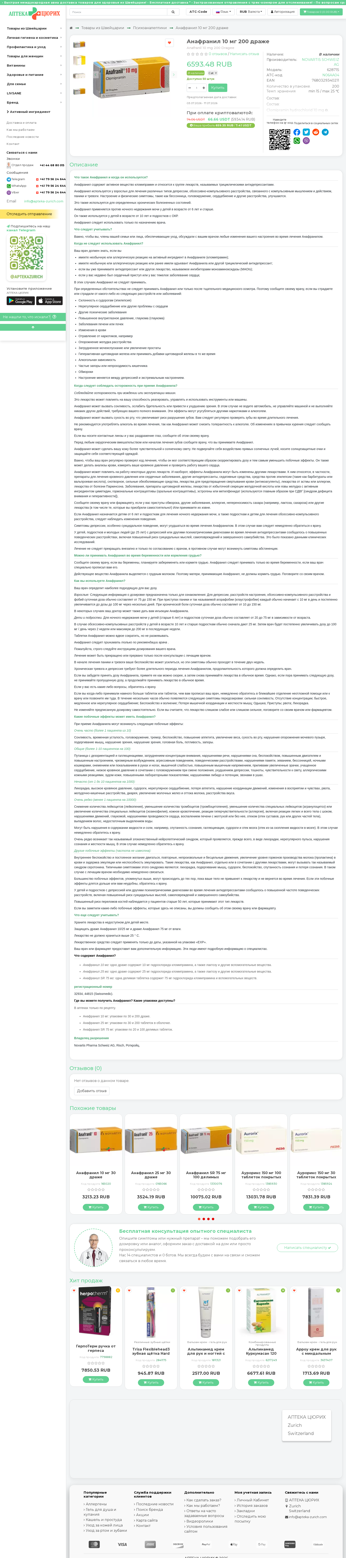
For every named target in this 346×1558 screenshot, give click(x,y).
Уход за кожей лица (104, 1525)
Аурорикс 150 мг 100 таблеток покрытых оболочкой (261, 1177)
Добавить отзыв (92, 1091)
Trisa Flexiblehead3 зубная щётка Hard (151, 1351)
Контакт (13, 144)
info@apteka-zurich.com (43, 201)
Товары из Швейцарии (27, 28)
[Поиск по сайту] (173, 12)
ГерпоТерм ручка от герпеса (96, 1348)
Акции (142, 1515)
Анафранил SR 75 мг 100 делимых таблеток (206, 1177)
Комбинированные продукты (262, 1343)
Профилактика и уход (26, 47)
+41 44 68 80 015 (52, 165)
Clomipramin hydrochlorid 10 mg (295, 110)
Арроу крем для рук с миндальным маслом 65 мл (316, 1353)
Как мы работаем (21, 129)
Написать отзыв (244, 54)
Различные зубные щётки (152, 1342)
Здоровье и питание (25, 75)
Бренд (13, 103)
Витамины (16, 65)
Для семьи (16, 84)
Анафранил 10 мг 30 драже (96, 1175)
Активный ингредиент (29, 112)
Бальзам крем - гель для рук (207, 1342)
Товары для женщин (25, 56)
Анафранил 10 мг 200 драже (202, 28)
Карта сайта (147, 1520)
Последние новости (23, 136)
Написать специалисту (307, 1248)
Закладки (246, 1511)
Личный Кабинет (253, 1500)
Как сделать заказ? (203, 1500)
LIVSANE (14, 93)
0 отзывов (218, 54)
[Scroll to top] (33, 327)
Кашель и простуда (104, 1520)
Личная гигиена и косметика (32, 38)
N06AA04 (330, 75)
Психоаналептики (150, 28)
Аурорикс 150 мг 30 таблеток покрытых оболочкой (316, 1177)
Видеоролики (199, 1521)
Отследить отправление (29, 214)
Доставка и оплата (22, 122)
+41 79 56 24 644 (51, 179)
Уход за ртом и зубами (106, 1530)
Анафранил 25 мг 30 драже (151, 1175)
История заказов (252, 1506)
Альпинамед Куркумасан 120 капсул (261, 1353)
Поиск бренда (149, 1510)
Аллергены (96, 1504)
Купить (217, 88)
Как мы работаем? (203, 1506)
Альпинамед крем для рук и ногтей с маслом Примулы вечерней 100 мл (206, 1355)
